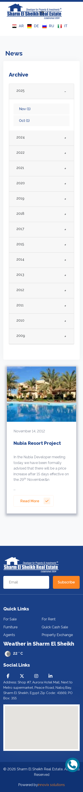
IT (63, 26)
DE (33, 26)
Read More (35, 501)
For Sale (10, 619)
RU (48, 26)
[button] (50, 745)
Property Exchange (57, 635)
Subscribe (66, 582)
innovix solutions (51, 785)
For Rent (49, 619)
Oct (24, 121)
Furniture (10, 627)
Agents (9, 635)
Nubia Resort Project (37, 443)
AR (18, 26)
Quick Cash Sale (55, 627)
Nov (25, 109)
